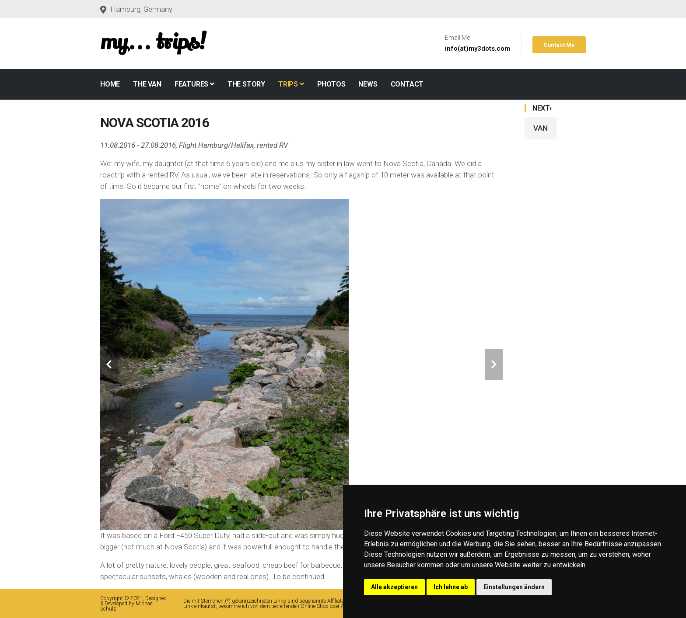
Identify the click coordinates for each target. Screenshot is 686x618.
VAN (540, 128)
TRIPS (291, 84)
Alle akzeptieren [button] (394, 586)
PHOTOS (331, 84)
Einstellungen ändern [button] (514, 586)
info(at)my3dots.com (477, 48)
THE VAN (147, 84)
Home (110, 84)
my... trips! (153, 41)
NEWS (367, 84)
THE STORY (246, 84)
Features (194, 84)
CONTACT (407, 84)
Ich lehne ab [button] (451, 586)
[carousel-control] (109, 364)
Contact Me (559, 45)
